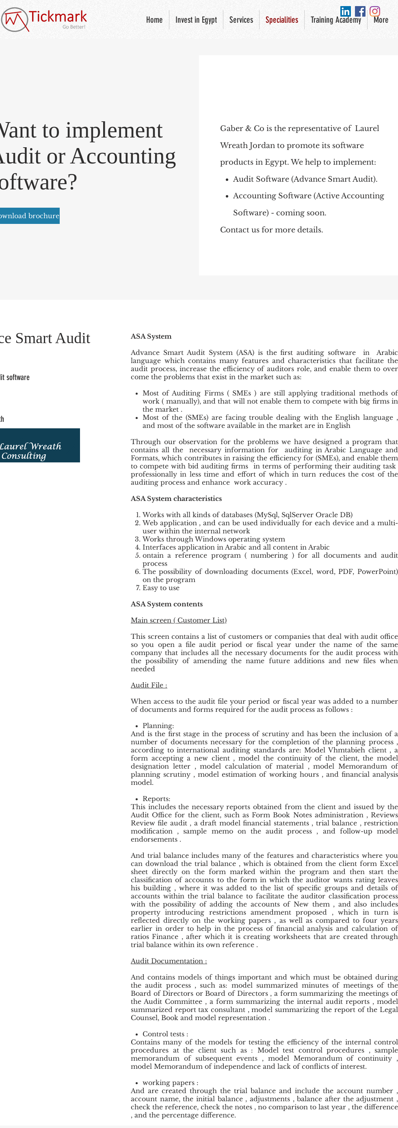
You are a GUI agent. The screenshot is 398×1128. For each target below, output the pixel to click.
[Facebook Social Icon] (360, 11)
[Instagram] (375, 11)
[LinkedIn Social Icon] (345, 11)
